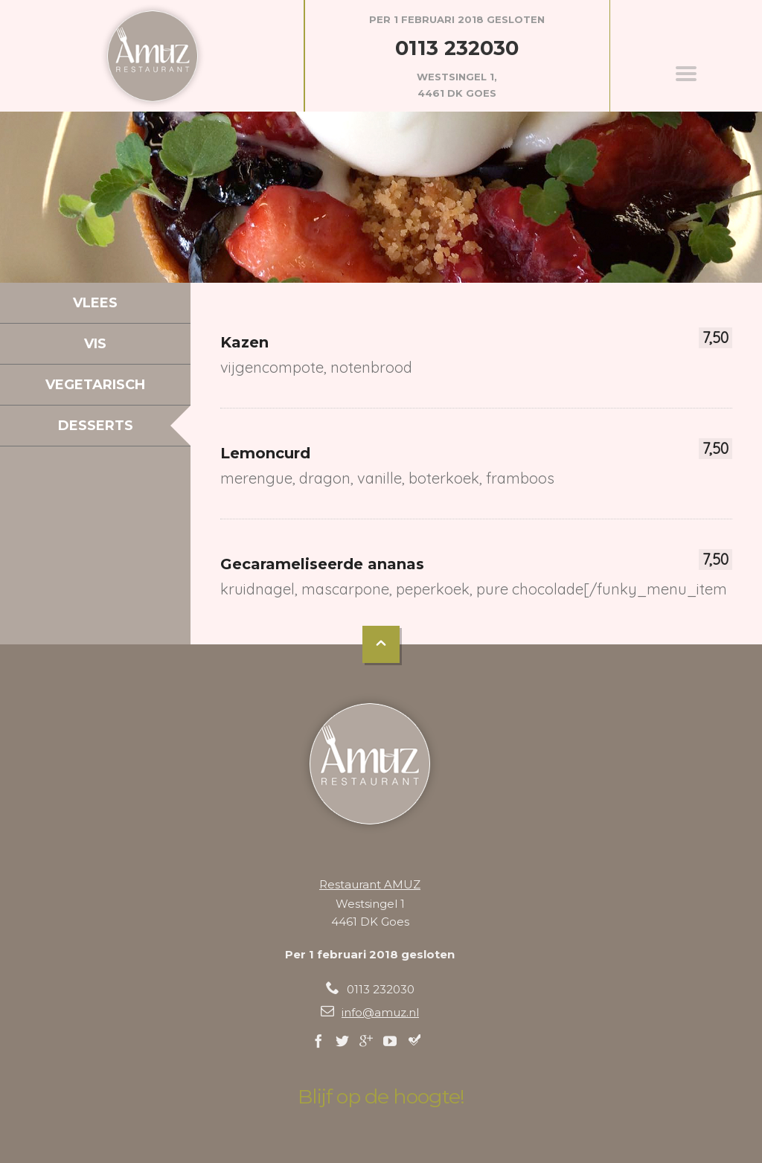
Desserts (95, 425)
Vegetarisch (95, 385)
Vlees (95, 303)
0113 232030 (457, 48)
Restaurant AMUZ (369, 884)
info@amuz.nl (380, 1012)
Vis (95, 344)
